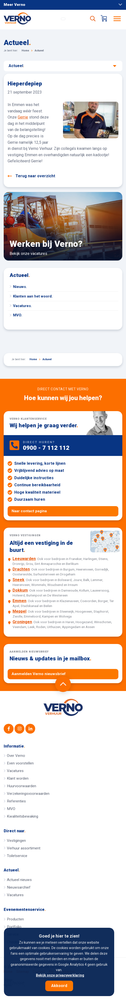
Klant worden (18, 778)
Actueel (62, 66)
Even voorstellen (20, 763)
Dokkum (20, 590)
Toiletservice (17, 856)
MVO (11, 809)
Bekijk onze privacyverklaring (60, 975)
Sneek (18, 579)
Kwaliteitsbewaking (22, 816)
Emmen (19, 600)
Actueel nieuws (19, 880)
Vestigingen (16, 840)
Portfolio (14, 927)
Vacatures (15, 771)
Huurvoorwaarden (21, 786)
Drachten (21, 569)
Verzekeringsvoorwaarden (28, 793)
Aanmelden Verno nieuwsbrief (39, 674)
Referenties (16, 801)
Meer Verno (63, 4)
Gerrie (23, 117)
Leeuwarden (24, 558)
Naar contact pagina (29, 511)
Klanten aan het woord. (33, 296)
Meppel (19, 611)
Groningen (22, 621)
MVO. (17, 315)
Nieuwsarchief (19, 887)
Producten (15, 919)
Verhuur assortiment (23, 848)
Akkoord (59, 985)
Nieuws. (20, 287)
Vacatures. (22, 306)
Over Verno (16, 755)
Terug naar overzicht (31, 176)
